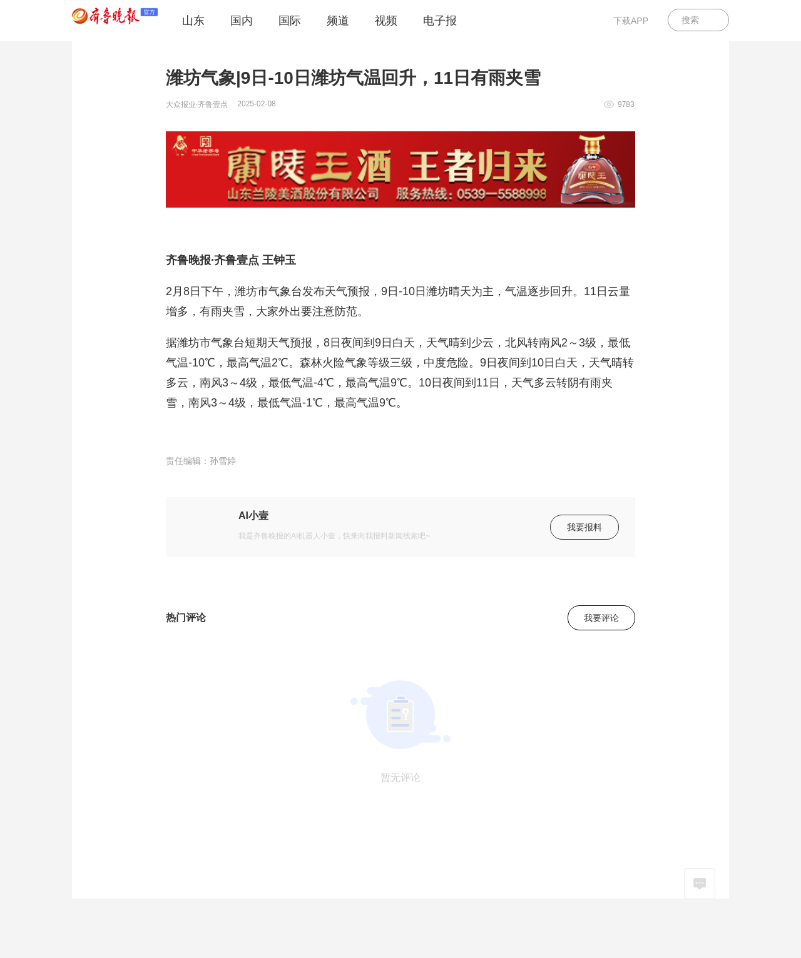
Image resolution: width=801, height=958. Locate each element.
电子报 (440, 20)
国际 (289, 20)
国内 (241, 20)
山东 (193, 20)
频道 (338, 20)
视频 (386, 20)
